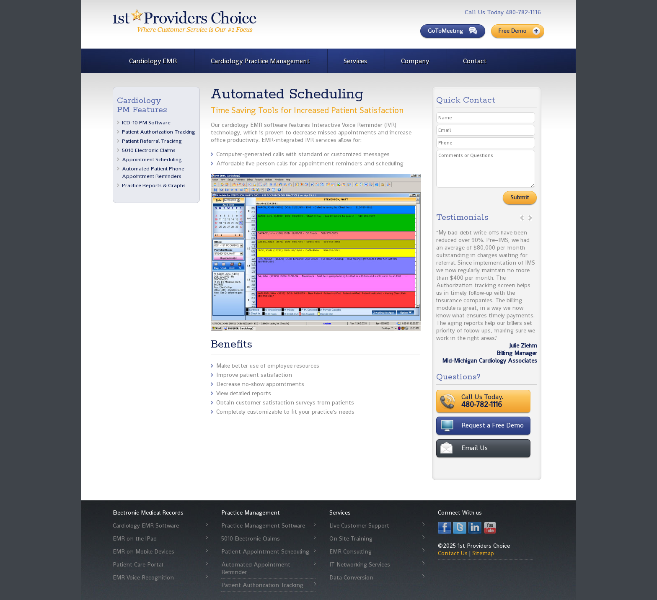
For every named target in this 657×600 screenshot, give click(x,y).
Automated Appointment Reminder (255, 568)
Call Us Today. (508, 400)
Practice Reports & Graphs (154, 185)
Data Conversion (351, 577)
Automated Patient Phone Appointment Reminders (153, 172)
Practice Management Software (263, 525)
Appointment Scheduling (152, 159)
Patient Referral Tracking (152, 140)
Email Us (474, 447)
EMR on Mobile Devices (143, 551)
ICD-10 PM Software (146, 122)
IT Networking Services (359, 564)
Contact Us (453, 553)
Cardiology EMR (153, 61)
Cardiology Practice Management (260, 61)
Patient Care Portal (138, 564)
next (530, 218)
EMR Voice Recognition (143, 577)
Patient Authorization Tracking (158, 131)
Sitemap (483, 553)
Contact (474, 61)
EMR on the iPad (135, 538)
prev (522, 218)
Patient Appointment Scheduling (265, 551)
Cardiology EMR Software (146, 525)
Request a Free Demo (492, 425)
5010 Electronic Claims (149, 150)
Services (355, 61)
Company (415, 61)
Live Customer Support (359, 525)
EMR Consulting (350, 551)
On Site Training (350, 538)
